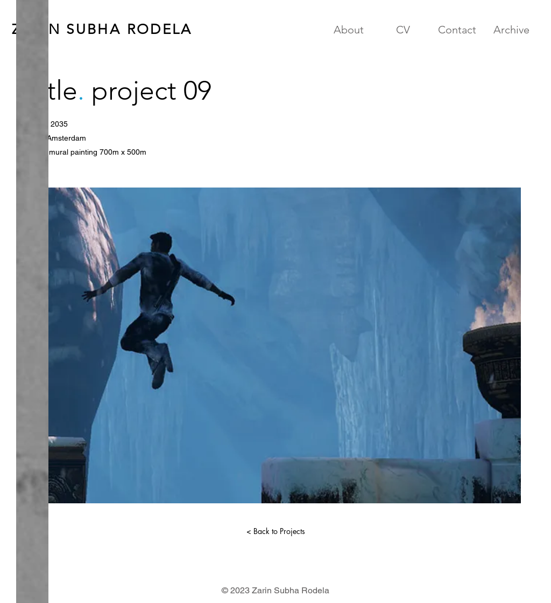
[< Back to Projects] (275, 531)
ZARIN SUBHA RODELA (102, 29)
